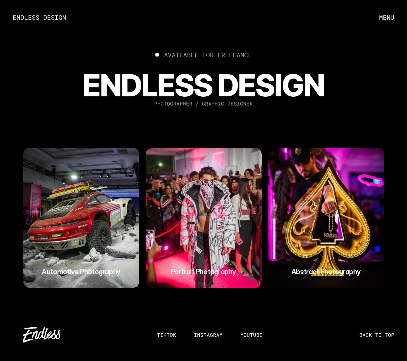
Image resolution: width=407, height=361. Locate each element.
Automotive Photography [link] (81, 271)
